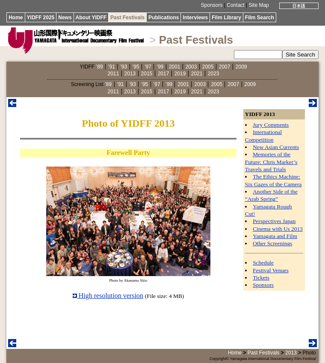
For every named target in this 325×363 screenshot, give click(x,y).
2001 (174, 67)
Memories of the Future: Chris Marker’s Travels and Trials (271, 162)
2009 (241, 67)
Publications (163, 18)
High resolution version (108, 295)
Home (16, 18)
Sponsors (212, 5)
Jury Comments (271, 125)
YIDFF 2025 (41, 18)
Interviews (195, 18)
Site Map (258, 5)
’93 (123, 67)
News (64, 18)
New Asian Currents (276, 147)
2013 (130, 74)
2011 (113, 74)
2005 (208, 67)
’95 (136, 67)
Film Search (259, 18)
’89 (99, 67)
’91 (111, 67)
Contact (235, 5)
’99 (160, 67)
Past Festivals (127, 18)
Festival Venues (271, 270)
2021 (197, 74)
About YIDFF (91, 18)
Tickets (261, 277)
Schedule (263, 262)
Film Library (226, 18)
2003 (191, 67)
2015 (147, 74)
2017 (163, 74)
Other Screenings (272, 243)
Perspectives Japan (274, 221)
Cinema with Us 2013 (278, 229)
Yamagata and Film (275, 236)
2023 (213, 74)
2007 (224, 67)
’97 (148, 67)
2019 (180, 74)
